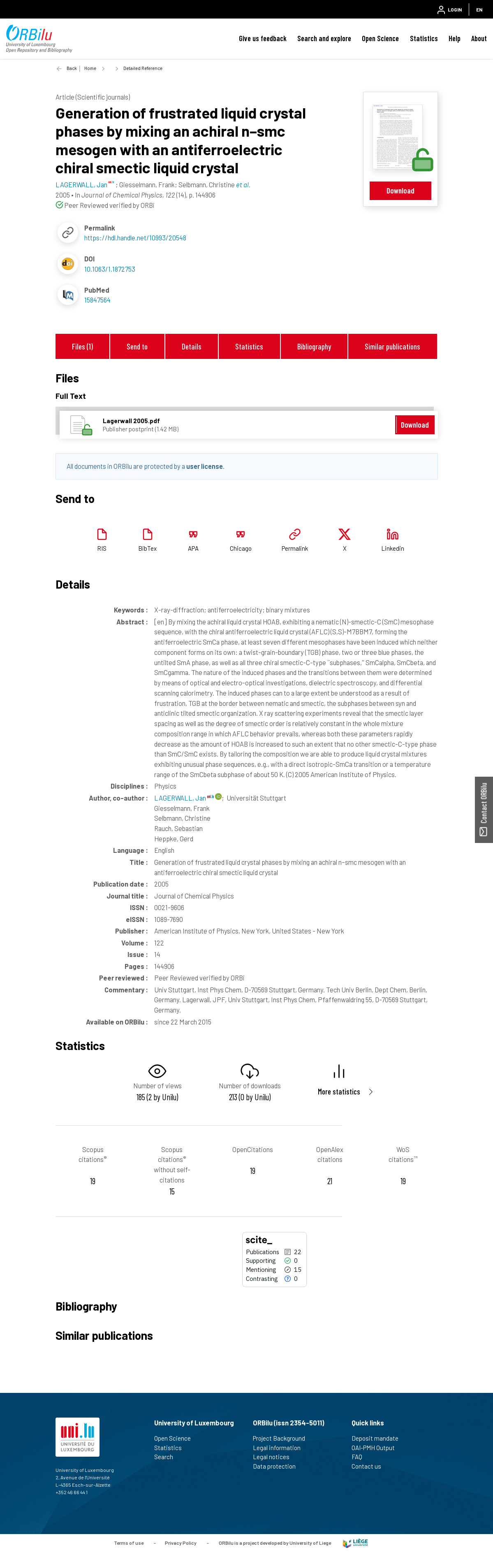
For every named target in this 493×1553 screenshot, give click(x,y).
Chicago (241, 548)
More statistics (339, 1091)
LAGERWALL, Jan (184, 798)
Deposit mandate (378, 1438)
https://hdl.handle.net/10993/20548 (135, 237)
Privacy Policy (181, 1543)
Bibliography (314, 346)
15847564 (97, 300)
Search (167, 1456)
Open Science (380, 38)
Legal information (280, 1447)
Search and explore (324, 38)
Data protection (278, 1466)
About (479, 38)
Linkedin (392, 548)
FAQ (360, 1456)
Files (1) (82, 346)
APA (193, 548)
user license (204, 466)
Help (455, 38)
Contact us (370, 1466)
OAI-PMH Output (377, 1447)
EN (479, 9)
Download (400, 190)
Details (191, 346)
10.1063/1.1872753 (109, 269)
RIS (101, 548)
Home (90, 68)
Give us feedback (263, 38)
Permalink (295, 548)
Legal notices (274, 1456)
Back (72, 68)
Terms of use (129, 1543)
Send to (137, 346)
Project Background (282, 1438)
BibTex (147, 548)
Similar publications (392, 346)
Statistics (424, 38)
